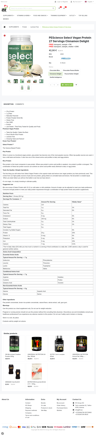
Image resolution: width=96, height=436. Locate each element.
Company (28, 413)
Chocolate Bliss (55, 70)
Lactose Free (34, 27)
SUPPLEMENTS (8, 15)
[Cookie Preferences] (2, 433)
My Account (76, 2)
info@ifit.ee (79, 410)
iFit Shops (28, 405)
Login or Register (61, 2)
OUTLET (72, 15)
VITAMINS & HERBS (23, 15)
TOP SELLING (83, 15)
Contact (27, 403)
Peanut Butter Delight (72, 74)
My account (60, 403)
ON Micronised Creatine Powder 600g (13, 355)
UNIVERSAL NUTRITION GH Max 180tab (36, 355)
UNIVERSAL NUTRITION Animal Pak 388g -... (80, 355)
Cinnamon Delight (55, 74)
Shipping (28, 408)
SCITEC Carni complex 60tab (57, 355)
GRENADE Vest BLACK (12, 382)
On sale (43, 405)
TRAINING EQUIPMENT (58, 15)
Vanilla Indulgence (56, 77)
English (89, 2)
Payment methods (31, 410)
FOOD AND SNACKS (40, 15)
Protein (24, 27)
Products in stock (46, 408)
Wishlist (59, 410)
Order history (61, 405)
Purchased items (62, 408)
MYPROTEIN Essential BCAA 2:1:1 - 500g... (37, 383)
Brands (6, 19)
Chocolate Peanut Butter (71, 70)
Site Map (44, 410)
